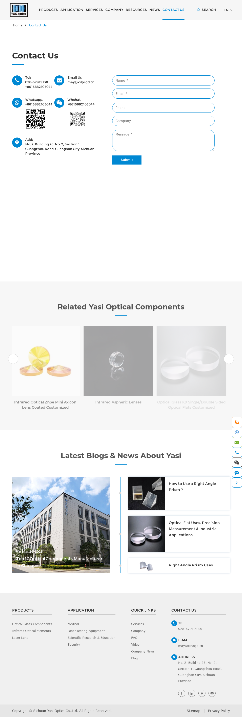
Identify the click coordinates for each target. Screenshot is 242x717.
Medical (73, 624)
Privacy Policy (219, 711)
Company (114, 10)
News (154, 10)
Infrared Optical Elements (31, 631)
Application (71, 10)
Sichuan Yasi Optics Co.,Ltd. (55, 711)
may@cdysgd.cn (80, 82)
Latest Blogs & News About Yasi (121, 458)
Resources (136, 10)
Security (74, 644)
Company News (143, 651)
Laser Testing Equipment (86, 631)
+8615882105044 (38, 87)
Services (94, 10)
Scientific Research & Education (91, 637)
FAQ (134, 637)
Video (135, 644)
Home (18, 25)
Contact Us (173, 10)
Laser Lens (20, 637)
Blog (134, 658)
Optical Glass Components (32, 624)
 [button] (13, 359)
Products (48, 10)
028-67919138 (36, 82)
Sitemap (193, 711)
